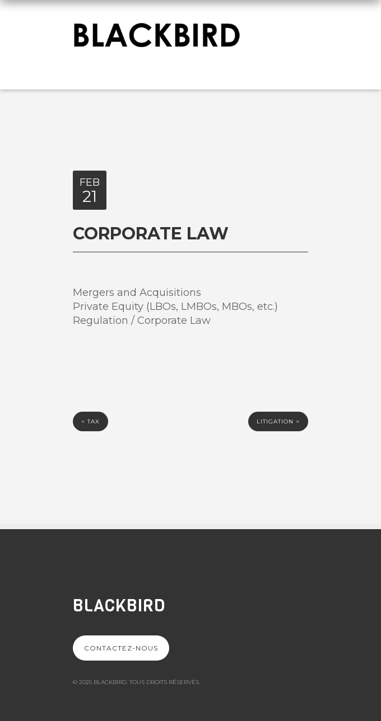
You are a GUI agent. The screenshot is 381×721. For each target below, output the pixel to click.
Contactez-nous (121, 648)
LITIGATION (278, 421)
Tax (90, 421)
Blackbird (119, 606)
